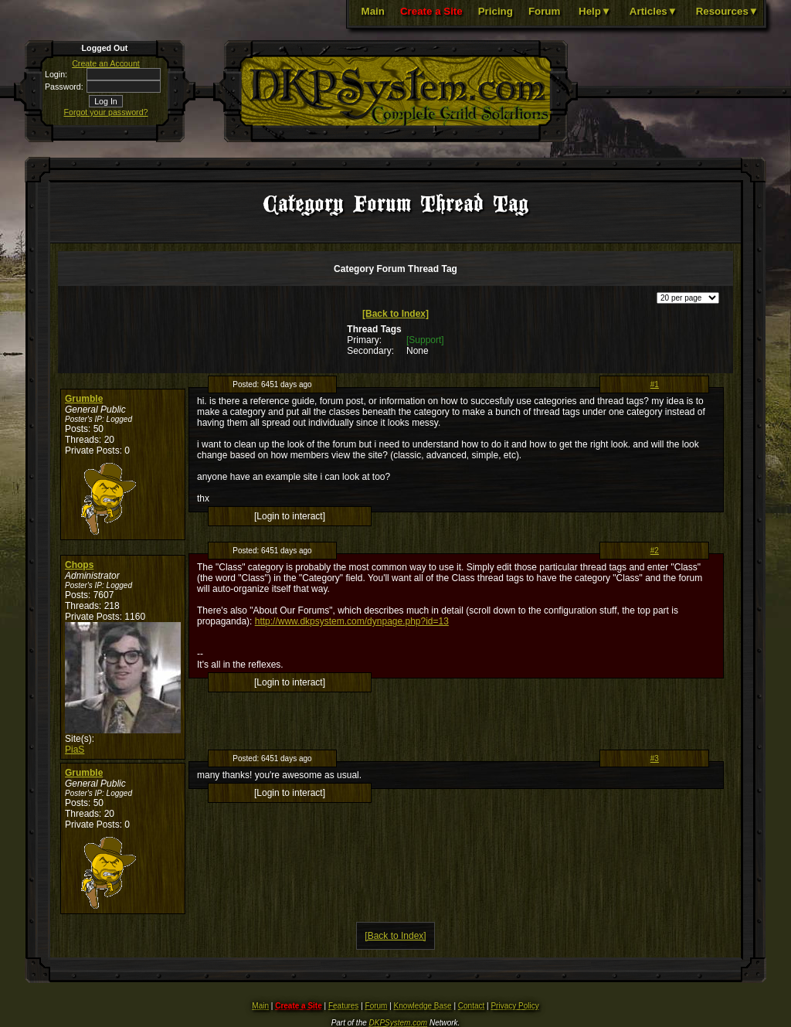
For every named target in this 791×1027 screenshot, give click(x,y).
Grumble (84, 398)
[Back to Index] (395, 313)
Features (343, 1005)
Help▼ (595, 11)
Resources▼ (727, 11)
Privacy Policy (514, 1005)
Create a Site (431, 11)
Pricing (495, 11)
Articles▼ (653, 11)
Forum (544, 11)
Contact (471, 1005)
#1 (654, 384)
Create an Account (106, 63)
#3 (654, 758)
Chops (79, 564)
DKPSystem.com (398, 1022)
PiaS (74, 749)
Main (373, 11)
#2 (654, 550)
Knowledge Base (423, 1005)
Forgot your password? (106, 112)
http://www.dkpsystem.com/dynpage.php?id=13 (352, 621)
